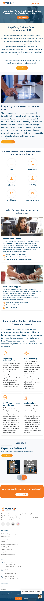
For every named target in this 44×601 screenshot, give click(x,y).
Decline (26, 598)
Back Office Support (6, 549)
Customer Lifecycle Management (10, 534)
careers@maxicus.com (9, 573)
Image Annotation (6, 552)
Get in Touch (23, 17)
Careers (3, 589)
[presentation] (19, 477)
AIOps (3, 542)
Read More (16, 470)
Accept (18, 598)
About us (3, 587)
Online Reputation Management (9, 544)
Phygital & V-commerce (7, 539)
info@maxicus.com (8, 570)
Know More (22, 68)
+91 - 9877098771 (9, 578)
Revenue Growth (5, 536)
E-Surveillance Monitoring (8, 555)
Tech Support (5, 547)
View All (7, 455)
